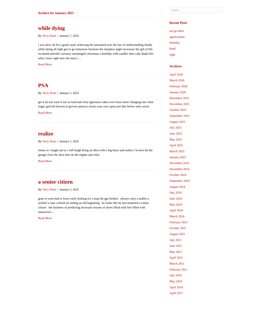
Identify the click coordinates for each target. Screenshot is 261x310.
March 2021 (177, 263)
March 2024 (177, 216)
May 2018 (175, 281)
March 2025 (177, 151)
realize (45, 134)
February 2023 (178, 222)
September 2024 (179, 181)
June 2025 (175, 133)
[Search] (196, 10)
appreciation (177, 37)
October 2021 (177, 228)
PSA (43, 85)
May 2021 (175, 252)
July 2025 (175, 127)
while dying (51, 28)
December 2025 (179, 98)
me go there (176, 31)
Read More (45, 64)
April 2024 (176, 210)
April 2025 (176, 145)
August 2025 (177, 121)
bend (172, 48)
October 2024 (177, 175)
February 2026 (178, 86)
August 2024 (177, 186)
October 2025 (177, 110)
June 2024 (175, 198)
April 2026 (176, 74)
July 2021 (175, 240)
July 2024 (175, 192)
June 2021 (175, 246)
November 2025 (179, 104)
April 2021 (176, 257)
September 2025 (179, 116)
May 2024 (175, 204)
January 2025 (177, 157)
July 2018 (175, 275)
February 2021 (178, 269)
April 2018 (176, 287)
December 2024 (179, 163)
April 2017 (176, 293)
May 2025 (175, 139)
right (172, 54)
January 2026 (177, 92)
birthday (174, 42)
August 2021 (177, 234)
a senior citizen (55, 182)
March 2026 (177, 80)
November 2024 (179, 169)
